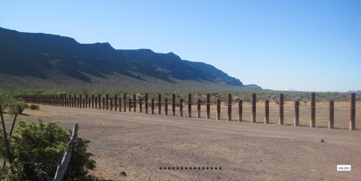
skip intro (344, 167)
